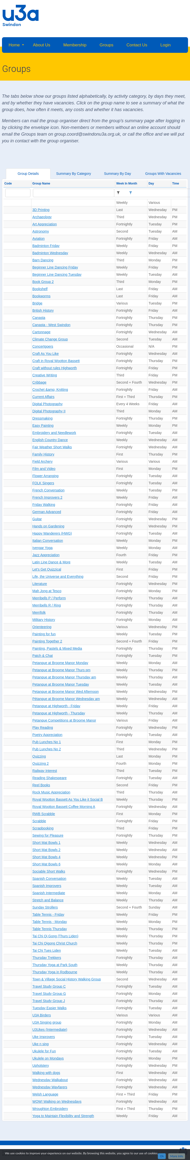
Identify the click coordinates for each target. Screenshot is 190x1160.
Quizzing (39, 756)
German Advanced (46, 512)
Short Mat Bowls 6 (46, 864)
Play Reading (42, 728)
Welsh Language (45, 1094)
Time (175, 183)
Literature (39, 584)
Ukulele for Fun (44, 1051)
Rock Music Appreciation (51, 792)
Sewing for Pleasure (47, 835)
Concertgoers (42, 346)
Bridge (37, 303)
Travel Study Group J (48, 1001)
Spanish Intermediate (48, 893)
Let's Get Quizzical (46, 569)
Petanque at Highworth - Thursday (58, 713)
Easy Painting (43, 425)
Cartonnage (41, 332)
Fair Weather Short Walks (52, 447)
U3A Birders (41, 1015)
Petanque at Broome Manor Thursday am (64, 677)
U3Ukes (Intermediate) (49, 1030)
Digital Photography (47, 404)
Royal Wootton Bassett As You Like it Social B (67, 799)
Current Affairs (43, 397)
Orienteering (41, 627)
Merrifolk (39, 612)
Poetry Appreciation (47, 735)
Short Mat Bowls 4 (46, 857)
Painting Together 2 (47, 641)
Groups (107, 45)
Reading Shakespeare (49, 778)
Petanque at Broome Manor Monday (60, 663)
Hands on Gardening (48, 526)
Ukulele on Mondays (48, 1058)
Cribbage (39, 382)
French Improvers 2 (47, 497)
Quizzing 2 (40, 763)
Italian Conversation (47, 541)
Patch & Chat (42, 656)
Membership (75, 45)
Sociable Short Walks (48, 871)
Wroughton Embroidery (50, 1109)
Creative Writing (44, 375)
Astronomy (40, 231)
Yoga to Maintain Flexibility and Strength (63, 1116)
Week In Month (126, 183)
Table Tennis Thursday (49, 929)
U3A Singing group (46, 1022)
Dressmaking (42, 418)
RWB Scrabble (43, 814)
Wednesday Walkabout (50, 1080)
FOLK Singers (43, 483)
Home (14, 45)
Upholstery (40, 1066)
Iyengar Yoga (42, 548)
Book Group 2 (43, 282)
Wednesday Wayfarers (49, 1087)
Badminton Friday (46, 246)
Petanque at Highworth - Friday (56, 706)
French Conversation (48, 490)
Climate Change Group (50, 339)
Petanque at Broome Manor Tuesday (60, 684)
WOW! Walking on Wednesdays (56, 1101)
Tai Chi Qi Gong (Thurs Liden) (55, 936)
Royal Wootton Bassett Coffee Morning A (63, 807)
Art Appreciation (44, 224)
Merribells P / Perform (49, 598)
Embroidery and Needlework (54, 433)
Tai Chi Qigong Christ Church (54, 943)
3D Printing (40, 210)
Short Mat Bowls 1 (46, 843)
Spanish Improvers (46, 886)
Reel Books (41, 785)
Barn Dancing (42, 260)
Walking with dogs (46, 1073)
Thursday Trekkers (46, 958)
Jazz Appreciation (46, 555)
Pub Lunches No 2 (46, 749)
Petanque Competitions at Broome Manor (64, 720)
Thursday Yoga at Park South (54, 965)
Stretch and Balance (48, 900)
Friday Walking (43, 505)
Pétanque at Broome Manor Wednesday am (66, 699)
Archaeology (42, 217)
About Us (41, 45)
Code (8, 183)
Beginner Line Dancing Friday (55, 267)
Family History (43, 454)
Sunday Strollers (45, 907)
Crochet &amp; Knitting (50, 390)
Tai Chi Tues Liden (46, 950)
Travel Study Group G (49, 994)
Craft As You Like (45, 354)
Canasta (38, 318)
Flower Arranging (45, 476)
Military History (43, 620)
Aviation (38, 239)
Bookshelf (40, 289)
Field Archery (42, 461)
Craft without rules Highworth (54, 368)
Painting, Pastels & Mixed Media (57, 648)
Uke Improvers (43, 1037)
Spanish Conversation (49, 879)
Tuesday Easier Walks (49, 1008)
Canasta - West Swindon (51, 325)
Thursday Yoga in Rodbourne (54, 972)
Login (165, 45)
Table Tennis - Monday (49, 922)
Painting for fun (44, 634)
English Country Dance (50, 440)
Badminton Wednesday (50, 253)
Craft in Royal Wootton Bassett (56, 361)
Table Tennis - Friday (48, 914)
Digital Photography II (49, 411)
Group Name (41, 183)
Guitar (37, 519)
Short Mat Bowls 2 (46, 850)
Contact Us (136, 45)
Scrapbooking (43, 828)
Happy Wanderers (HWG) (52, 533)
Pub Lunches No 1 (46, 742)
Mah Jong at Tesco (46, 591)
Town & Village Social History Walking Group (66, 979)
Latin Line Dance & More (51, 562)
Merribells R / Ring (46, 605)
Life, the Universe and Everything (57, 577)
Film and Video (43, 469)
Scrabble (39, 821)
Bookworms (41, 296)
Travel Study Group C (49, 986)
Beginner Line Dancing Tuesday (56, 274)
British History (43, 310)
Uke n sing (40, 1044)
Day (151, 183)
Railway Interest (44, 771)
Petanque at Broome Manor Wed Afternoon (65, 692)
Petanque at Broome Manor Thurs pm (61, 670)
